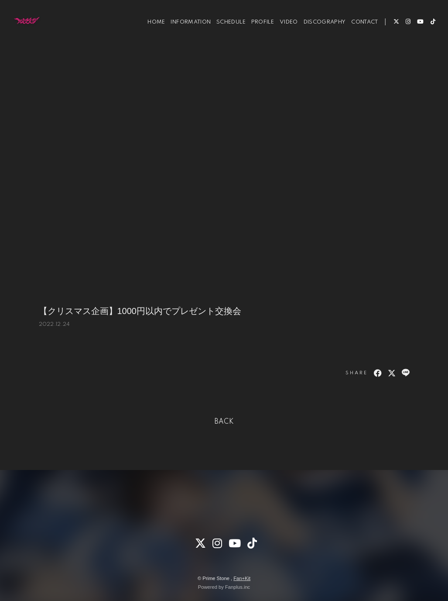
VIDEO (283, 34)
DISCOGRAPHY (319, 34)
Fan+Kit (241, 578)
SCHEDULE (225, 34)
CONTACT (358, 34)
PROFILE (257, 34)
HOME (150, 34)
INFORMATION (185, 34)
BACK (224, 421)
